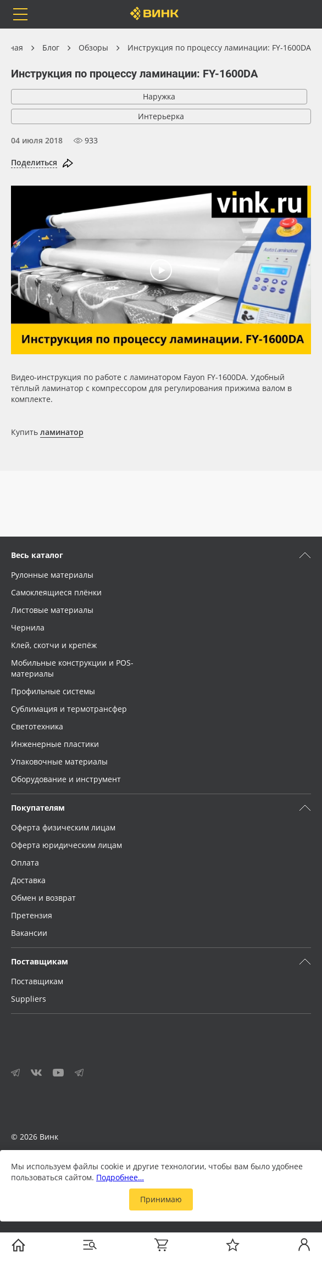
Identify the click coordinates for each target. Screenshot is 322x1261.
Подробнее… (120, 1177)
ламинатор (62, 432)
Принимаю (161, 1199)
